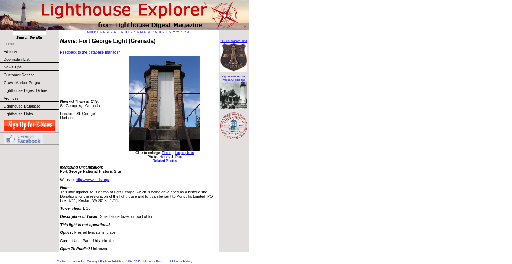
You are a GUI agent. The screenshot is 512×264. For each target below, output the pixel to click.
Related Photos (165, 161)
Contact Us (64, 261)
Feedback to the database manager (90, 52)
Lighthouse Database (22, 106)
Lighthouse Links (18, 114)
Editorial (31, 51)
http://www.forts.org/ (92, 179)
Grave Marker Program (23, 83)
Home (9, 44)
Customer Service (31, 75)
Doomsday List (17, 59)
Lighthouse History (180, 261)
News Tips (13, 67)
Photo (166, 153)
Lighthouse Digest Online (25, 90)
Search (91, 31)
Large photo (184, 153)
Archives (11, 98)
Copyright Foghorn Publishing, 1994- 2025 (113, 261)
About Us (79, 261)
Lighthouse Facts (152, 261)
